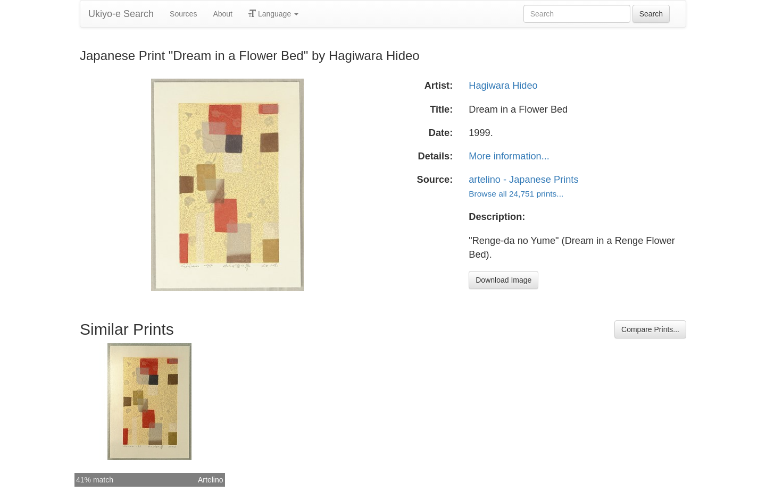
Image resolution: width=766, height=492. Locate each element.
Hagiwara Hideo (503, 85)
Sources (183, 14)
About (222, 14)
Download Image (503, 280)
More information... (509, 156)
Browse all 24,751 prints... (516, 193)
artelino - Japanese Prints (523, 179)
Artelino (210, 480)
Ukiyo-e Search (121, 14)
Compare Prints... (650, 329)
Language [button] (273, 14)
